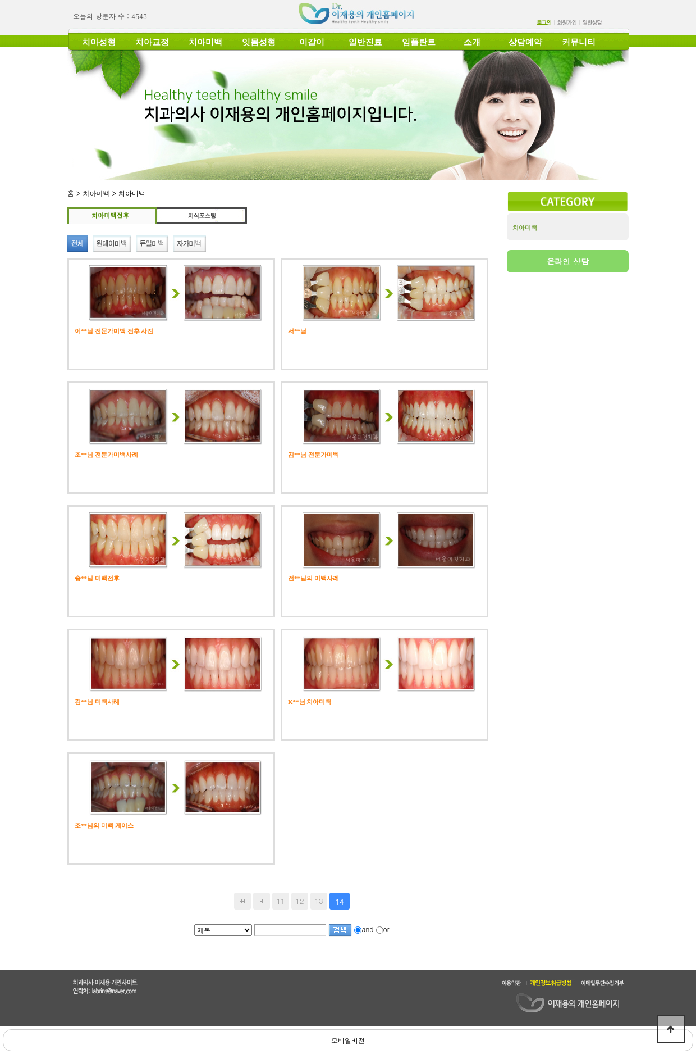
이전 (261, 901)
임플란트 (419, 42)
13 (318, 901)
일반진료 (365, 42)
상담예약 (525, 42)
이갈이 (311, 42)
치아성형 (99, 42)
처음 (242, 901)
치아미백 (205, 42)
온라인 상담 (568, 261)
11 (280, 901)
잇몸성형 (259, 42)
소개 (472, 42)
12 (299, 901)
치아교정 (152, 42)
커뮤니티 (579, 42)
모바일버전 (348, 1040)
